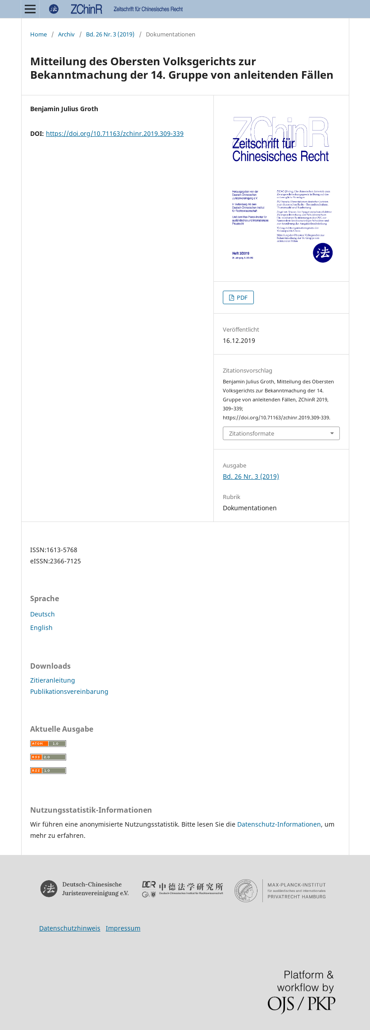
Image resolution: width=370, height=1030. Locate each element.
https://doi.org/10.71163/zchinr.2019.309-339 (115, 133)
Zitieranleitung (52, 680)
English (41, 627)
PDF (241, 297)
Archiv (66, 34)
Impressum (123, 928)
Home (38, 34)
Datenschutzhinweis (69, 928)
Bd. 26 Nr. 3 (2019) (110, 34)
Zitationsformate (251, 433)
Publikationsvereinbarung (69, 691)
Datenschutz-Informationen (279, 824)
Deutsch (42, 614)
